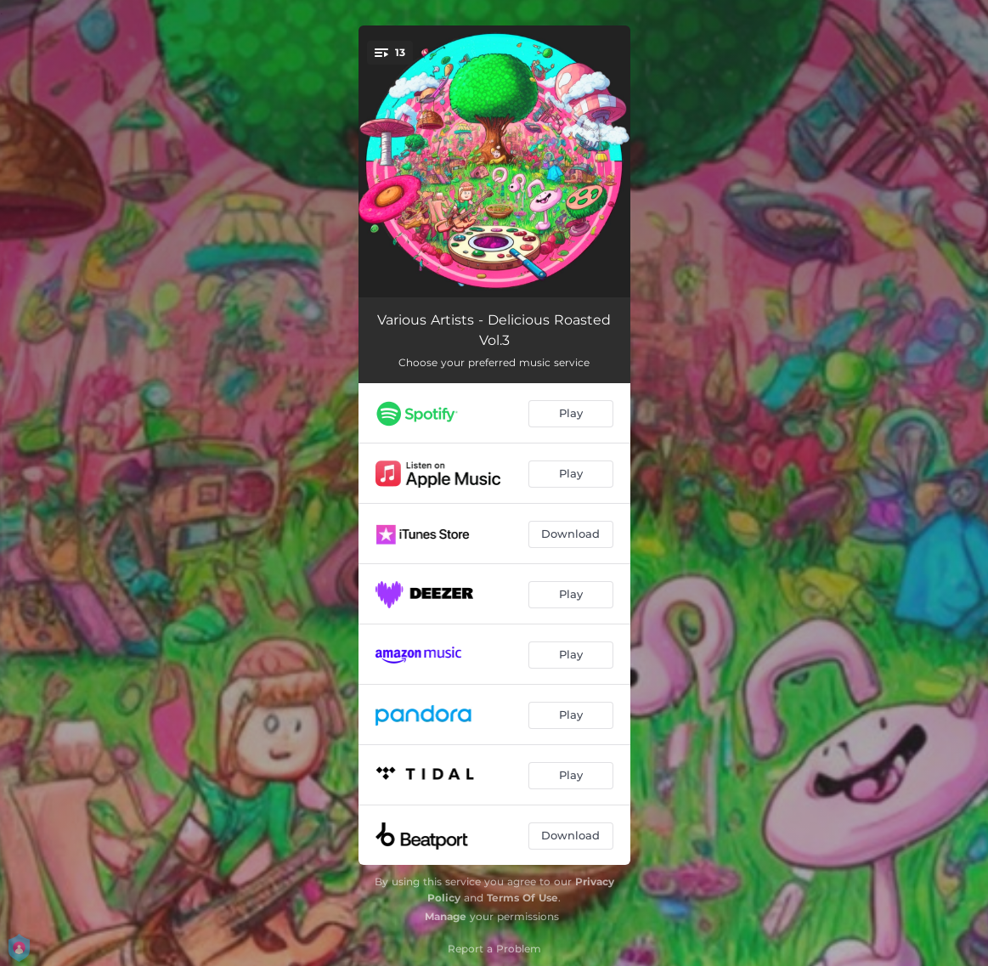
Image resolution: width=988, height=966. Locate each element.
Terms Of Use (522, 897)
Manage (445, 916)
